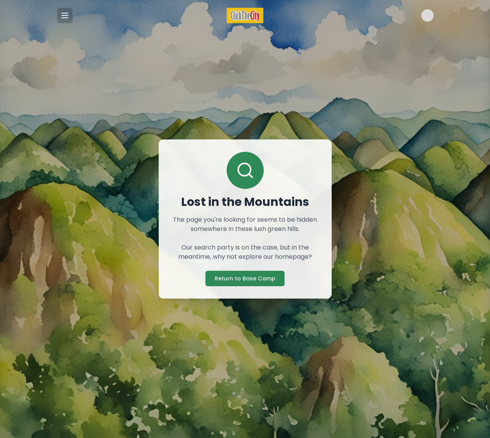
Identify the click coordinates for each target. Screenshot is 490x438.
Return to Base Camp (245, 278)
